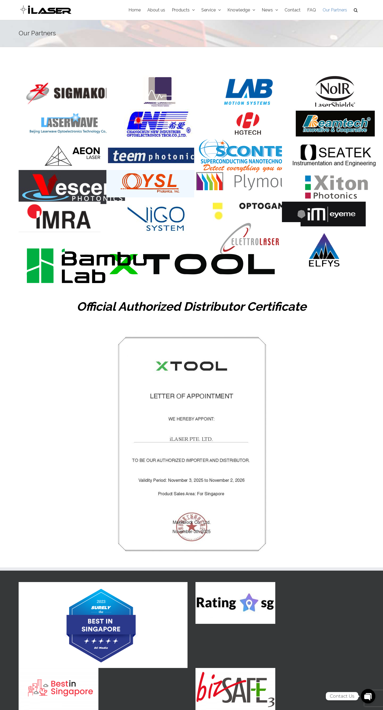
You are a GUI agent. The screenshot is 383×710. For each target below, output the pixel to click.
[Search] (356, 10)
